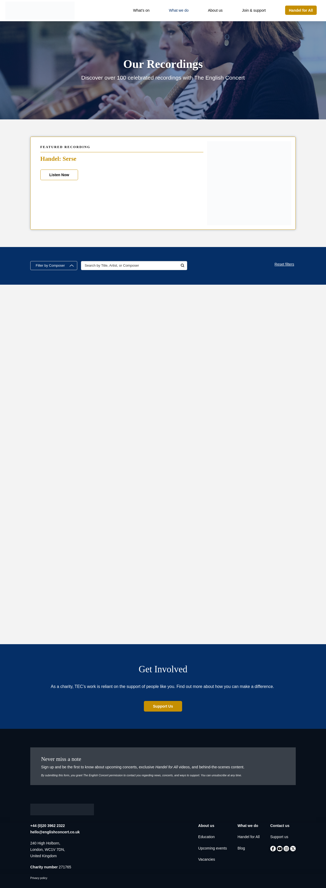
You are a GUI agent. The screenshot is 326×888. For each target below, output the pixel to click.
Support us (279, 837)
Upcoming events (212, 848)
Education (206, 837)
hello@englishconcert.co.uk (55, 832)
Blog (241, 848)
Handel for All (249, 837)
